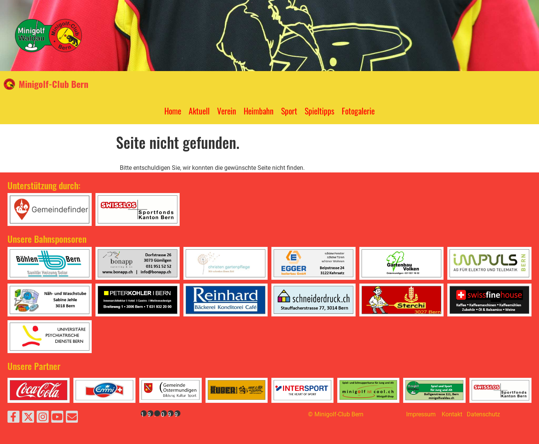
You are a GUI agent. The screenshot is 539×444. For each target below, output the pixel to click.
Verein (226, 111)
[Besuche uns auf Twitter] (28, 418)
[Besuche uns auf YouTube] (57, 418)
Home (172, 111)
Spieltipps (319, 111)
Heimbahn (259, 111)
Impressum (421, 414)
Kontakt (452, 414)
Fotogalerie (358, 111)
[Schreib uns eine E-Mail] (72, 418)
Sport (289, 111)
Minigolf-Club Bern (53, 84)
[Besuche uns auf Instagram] (43, 418)
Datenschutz (483, 414)
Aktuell (199, 111)
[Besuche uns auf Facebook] (13, 418)
